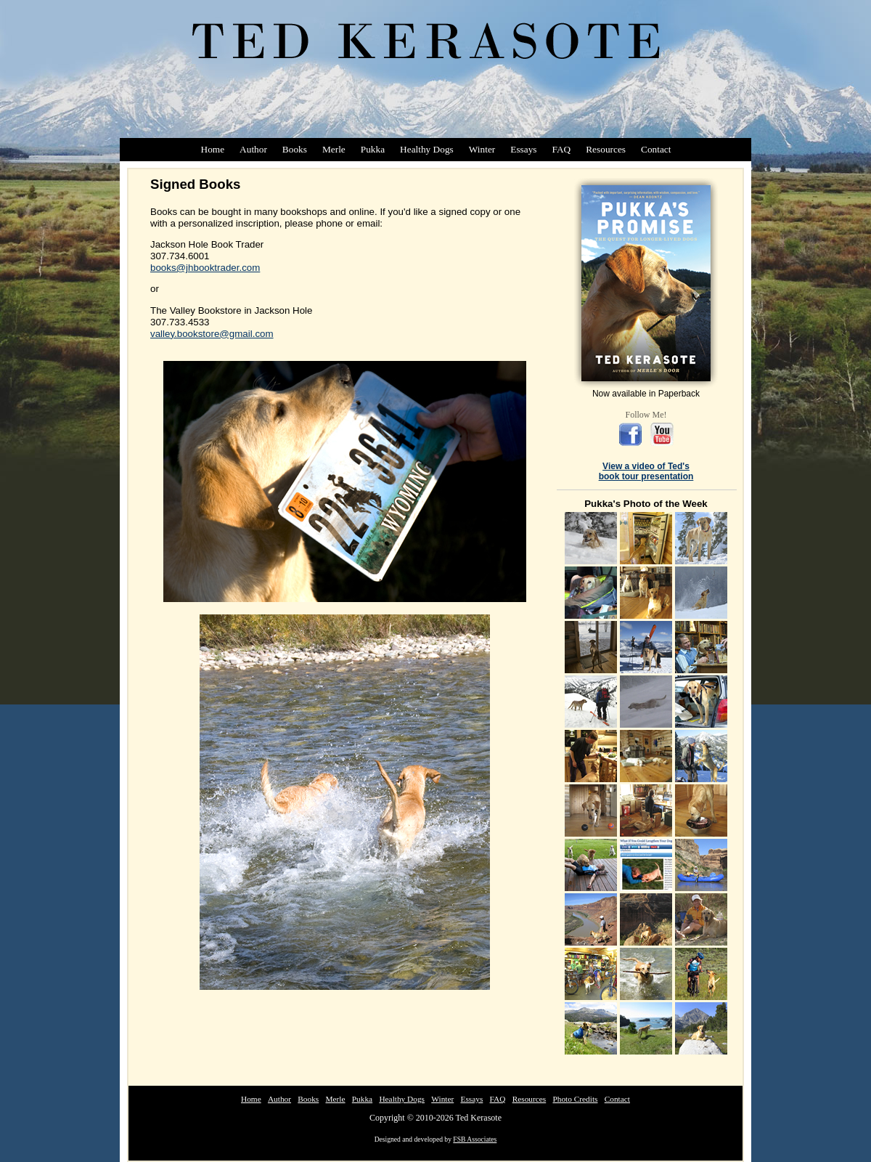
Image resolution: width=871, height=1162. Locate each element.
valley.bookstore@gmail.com (212, 333)
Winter (482, 149)
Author (253, 149)
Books (294, 149)
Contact (656, 149)
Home (213, 149)
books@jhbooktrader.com (205, 267)
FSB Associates (474, 1139)
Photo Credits (574, 1098)
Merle (333, 149)
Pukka (373, 149)
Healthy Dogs (427, 149)
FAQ (561, 149)
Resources (606, 149)
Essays (523, 149)
